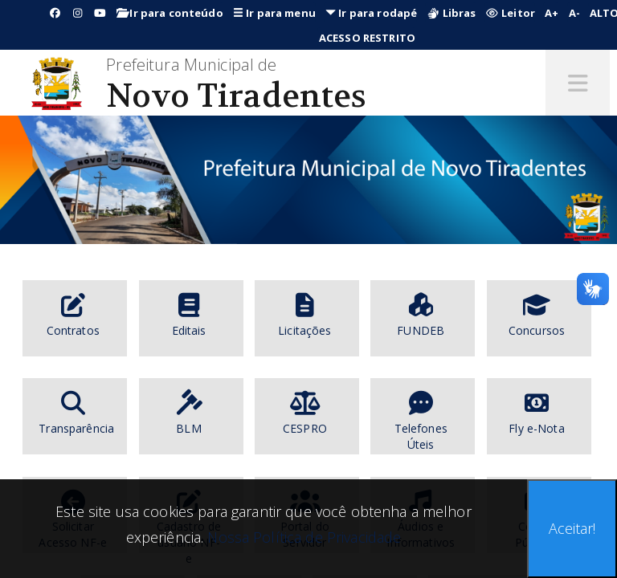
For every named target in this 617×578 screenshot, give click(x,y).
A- (574, 13)
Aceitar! (572, 528)
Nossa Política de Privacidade (302, 537)
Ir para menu (274, 13)
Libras (451, 13)
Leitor (510, 13)
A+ (551, 13)
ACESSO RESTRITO (367, 38)
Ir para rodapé (371, 13)
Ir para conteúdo (169, 13)
